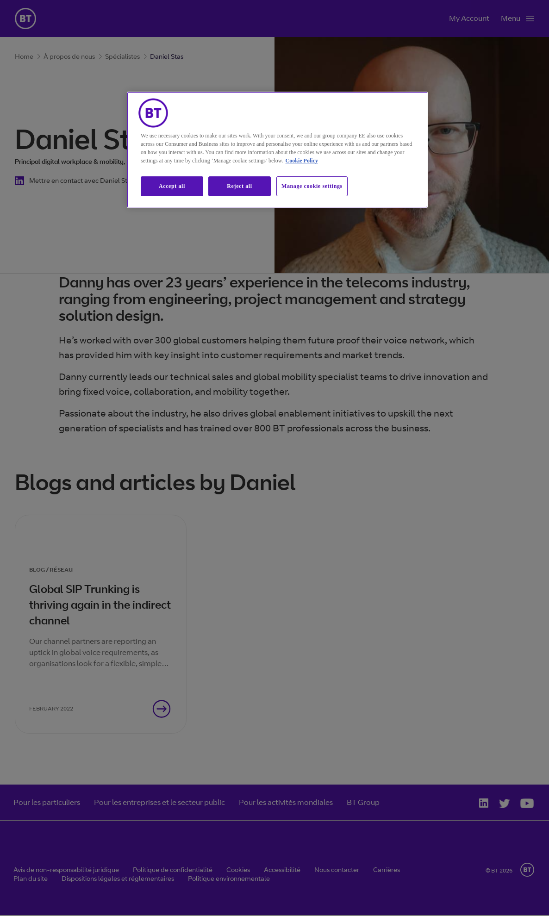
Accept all (172, 186)
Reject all (239, 186)
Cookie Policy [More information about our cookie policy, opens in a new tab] (302, 160)
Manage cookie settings (312, 186)
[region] (277, 150)
